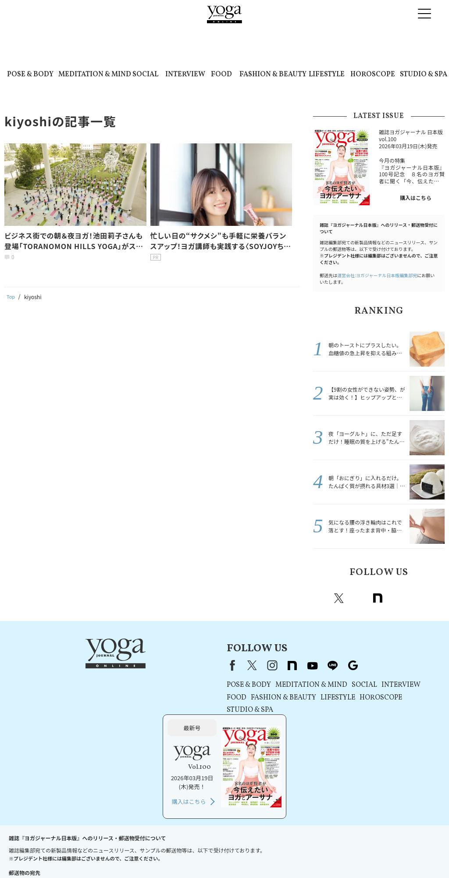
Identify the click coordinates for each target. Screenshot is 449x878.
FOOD (221, 74)
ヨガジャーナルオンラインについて (340, 845)
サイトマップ (404, 845)
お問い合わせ (38, 845)
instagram (358, 598)
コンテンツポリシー (238, 845)
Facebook (321, 598)
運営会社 (280, 845)
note (377, 598)
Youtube (397, 598)
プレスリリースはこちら (90, 845)
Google (435, 598)
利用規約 (136, 845)
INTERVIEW (185, 74)
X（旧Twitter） (140, 665)
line (416, 598)
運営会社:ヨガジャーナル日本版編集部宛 (377, 275)
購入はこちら (415, 197)
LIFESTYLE (327, 74)
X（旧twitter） (339, 598)
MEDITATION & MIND (94, 74)
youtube (200, 665)
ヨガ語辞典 (222, 854)
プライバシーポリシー (181, 845)
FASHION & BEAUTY (272, 74)
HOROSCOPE (372, 74)
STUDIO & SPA (423, 74)
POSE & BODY (30, 74)
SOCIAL (145, 74)
